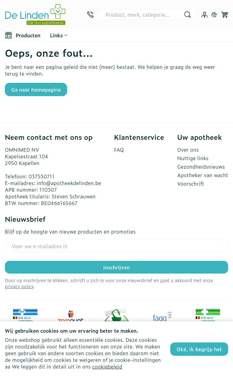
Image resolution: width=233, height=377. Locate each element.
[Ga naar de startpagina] (35, 14)
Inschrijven (116, 267)
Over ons (188, 149)
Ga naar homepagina (36, 89)
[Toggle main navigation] (22, 35)
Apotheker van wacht (202, 175)
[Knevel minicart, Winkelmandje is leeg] (224, 14)
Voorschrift (190, 183)
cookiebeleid (107, 366)
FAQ (119, 149)
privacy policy (19, 286)
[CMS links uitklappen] (59, 35)
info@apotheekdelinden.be (69, 183)
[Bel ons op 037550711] (90, 14)
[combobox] (147, 14)
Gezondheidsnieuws (201, 166)
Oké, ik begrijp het (199, 349)
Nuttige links (192, 158)
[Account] (204, 15)
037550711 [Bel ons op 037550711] (42, 176)
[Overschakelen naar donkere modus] (214, 15)
